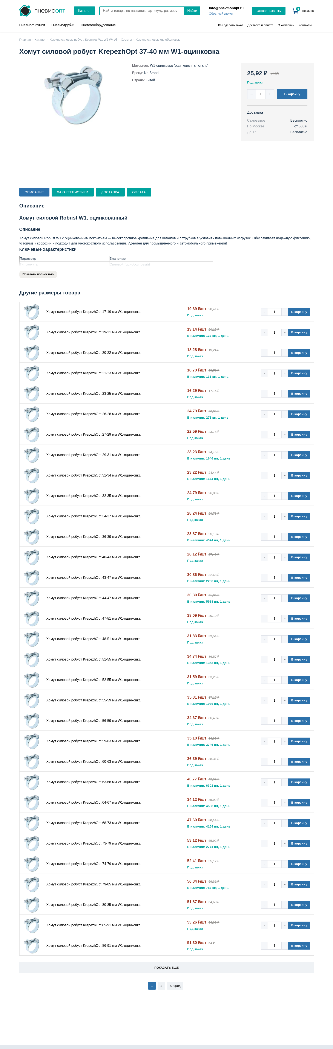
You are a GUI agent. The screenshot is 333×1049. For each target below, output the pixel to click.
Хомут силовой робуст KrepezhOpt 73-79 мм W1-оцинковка (93, 843)
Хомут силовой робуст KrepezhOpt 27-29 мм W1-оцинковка (93, 434)
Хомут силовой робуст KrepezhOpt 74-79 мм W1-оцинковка (93, 864)
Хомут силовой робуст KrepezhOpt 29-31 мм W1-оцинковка (93, 455)
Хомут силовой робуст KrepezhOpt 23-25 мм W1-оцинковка (93, 393)
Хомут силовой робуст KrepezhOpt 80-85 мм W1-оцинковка (93, 905)
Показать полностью (38, 274)
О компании (286, 25)
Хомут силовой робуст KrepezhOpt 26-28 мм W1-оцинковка (93, 414)
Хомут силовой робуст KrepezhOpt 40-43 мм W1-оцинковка (93, 557)
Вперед (175, 985)
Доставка (110, 192)
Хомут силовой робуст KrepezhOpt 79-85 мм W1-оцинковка (93, 884)
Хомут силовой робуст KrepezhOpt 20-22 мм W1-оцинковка (93, 352)
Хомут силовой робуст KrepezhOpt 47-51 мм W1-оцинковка (93, 618)
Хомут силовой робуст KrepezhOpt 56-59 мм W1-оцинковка (93, 721)
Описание (34, 192)
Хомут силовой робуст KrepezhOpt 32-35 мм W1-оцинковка (93, 496)
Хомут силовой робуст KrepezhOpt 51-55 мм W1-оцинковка (93, 659)
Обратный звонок (221, 13)
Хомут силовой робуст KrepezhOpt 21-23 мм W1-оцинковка (93, 373)
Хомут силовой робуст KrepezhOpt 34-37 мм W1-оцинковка (93, 516)
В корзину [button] (292, 94)
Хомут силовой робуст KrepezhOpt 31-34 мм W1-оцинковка (93, 475)
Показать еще (166, 967)
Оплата (139, 192)
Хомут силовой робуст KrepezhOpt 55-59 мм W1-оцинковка (93, 700)
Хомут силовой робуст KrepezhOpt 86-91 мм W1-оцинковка (93, 945)
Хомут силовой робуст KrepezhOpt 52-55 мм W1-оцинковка (93, 680)
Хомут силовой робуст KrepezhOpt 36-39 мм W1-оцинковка (93, 536)
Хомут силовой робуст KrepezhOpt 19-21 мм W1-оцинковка (93, 332)
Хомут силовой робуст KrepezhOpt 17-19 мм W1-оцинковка (93, 312)
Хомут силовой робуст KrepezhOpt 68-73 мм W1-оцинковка (93, 823)
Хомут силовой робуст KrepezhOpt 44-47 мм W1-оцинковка (93, 598)
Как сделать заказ (230, 25)
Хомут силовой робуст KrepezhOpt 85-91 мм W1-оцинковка (93, 925)
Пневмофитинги (32, 25)
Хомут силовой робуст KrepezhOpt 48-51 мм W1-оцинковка (93, 639)
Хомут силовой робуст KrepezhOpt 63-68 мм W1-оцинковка (93, 782)
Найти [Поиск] (192, 10)
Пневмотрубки (62, 25)
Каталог (84, 10)
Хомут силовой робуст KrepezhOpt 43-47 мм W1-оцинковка (93, 577)
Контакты (305, 25)
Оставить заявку (268, 10)
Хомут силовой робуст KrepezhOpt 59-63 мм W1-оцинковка (93, 741)
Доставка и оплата (260, 25)
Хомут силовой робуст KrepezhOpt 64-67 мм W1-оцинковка (93, 802)
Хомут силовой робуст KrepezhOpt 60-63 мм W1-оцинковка (93, 761)
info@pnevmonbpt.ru (226, 8)
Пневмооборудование (98, 25)
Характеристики (72, 192)
